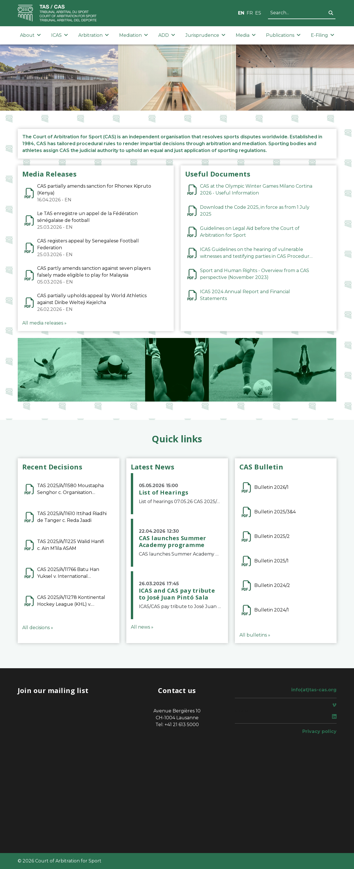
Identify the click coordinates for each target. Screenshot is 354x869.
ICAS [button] (59, 35)
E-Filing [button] (322, 35)
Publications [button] (283, 35)
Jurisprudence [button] (205, 35)
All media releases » (44, 323)
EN (241, 13)
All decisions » (37, 627)
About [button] (30, 35)
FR (250, 13)
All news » (142, 627)
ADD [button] (166, 35)
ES (258, 13)
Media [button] (246, 35)
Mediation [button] (133, 35)
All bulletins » (254, 635)
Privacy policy (319, 731)
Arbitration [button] (93, 35)
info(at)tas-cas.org (314, 689)
